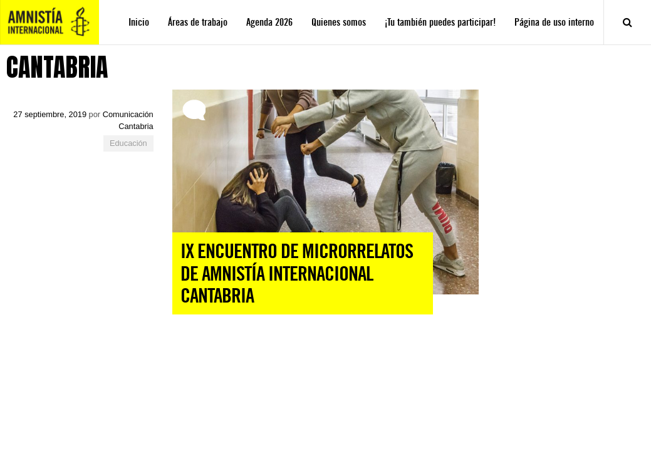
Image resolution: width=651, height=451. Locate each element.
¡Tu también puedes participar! (440, 22)
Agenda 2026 (269, 22)
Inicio (138, 22)
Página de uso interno (554, 22)
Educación (128, 143)
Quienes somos (338, 22)
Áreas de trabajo (197, 22)
